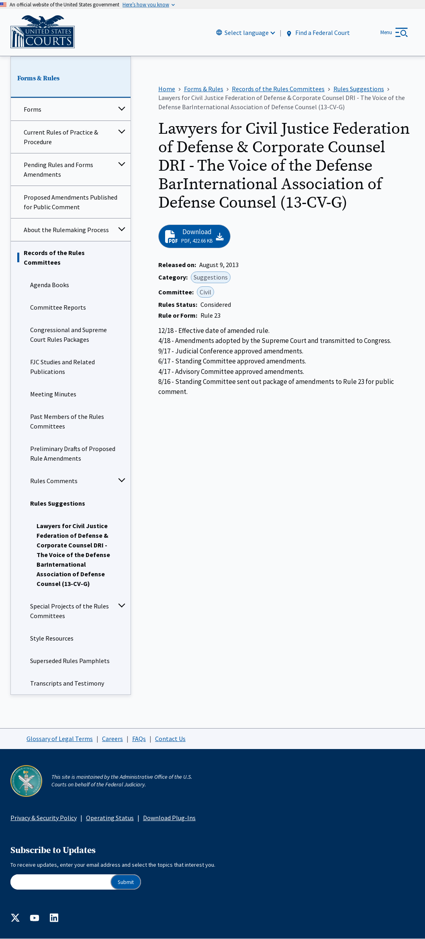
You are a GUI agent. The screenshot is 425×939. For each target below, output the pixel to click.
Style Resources (52, 639)
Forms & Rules (38, 78)
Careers (112, 739)
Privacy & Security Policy (43, 818)
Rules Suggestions (57, 504)
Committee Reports (58, 308)
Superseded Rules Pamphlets (70, 661)
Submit (126, 882)
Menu (386, 32)
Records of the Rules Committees (54, 258)
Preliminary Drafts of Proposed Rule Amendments (72, 454)
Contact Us (170, 739)
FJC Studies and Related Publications (62, 367)
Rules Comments (54, 481)
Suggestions (211, 278)
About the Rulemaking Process (66, 230)
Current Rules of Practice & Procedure (61, 137)
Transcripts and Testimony (67, 684)
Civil (205, 292)
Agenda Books (49, 285)
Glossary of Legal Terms (60, 739)
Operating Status (110, 818)
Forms (32, 110)
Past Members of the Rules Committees (67, 422)
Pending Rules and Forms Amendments (58, 170)
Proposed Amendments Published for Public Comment (70, 202)
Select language (247, 33)
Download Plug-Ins (169, 818)
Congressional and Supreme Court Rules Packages (68, 335)
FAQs (139, 739)
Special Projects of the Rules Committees (69, 611)
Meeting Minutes (53, 394)
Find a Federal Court (317, 33)
